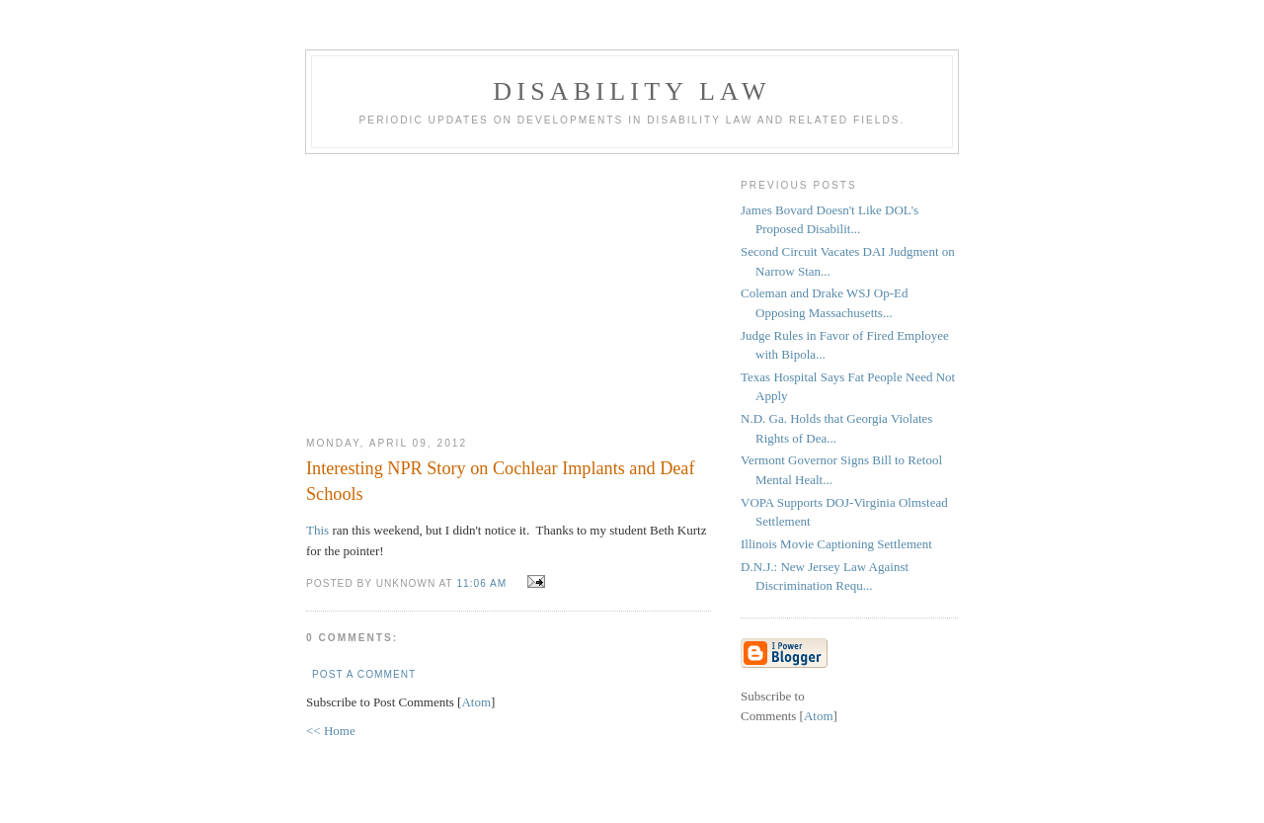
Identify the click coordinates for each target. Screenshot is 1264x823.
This (317, 530)
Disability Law (631, 91)
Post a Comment (364, 674)
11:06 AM (483, 583)
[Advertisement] (508, 287)
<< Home (331, 730)
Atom (476, 702)
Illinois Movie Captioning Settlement (836, 543)
